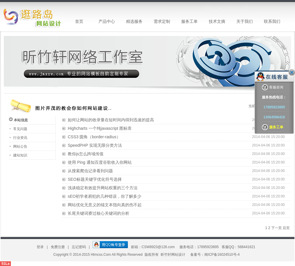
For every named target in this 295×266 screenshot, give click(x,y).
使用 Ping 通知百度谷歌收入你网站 (100, 162)
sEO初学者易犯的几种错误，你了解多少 (104, 196)
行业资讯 (20, 138)
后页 (286, 228)
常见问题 (20, 129)
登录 (41, 247)
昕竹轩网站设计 (173, 255)
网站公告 (20, 146)
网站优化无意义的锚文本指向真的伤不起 (105, 204)
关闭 (292, 72)
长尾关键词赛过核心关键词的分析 (98, 213)
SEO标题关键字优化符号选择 (95, 179)
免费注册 (58, 247)
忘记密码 (79, 247)
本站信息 (21, 120)
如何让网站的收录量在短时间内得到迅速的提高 (111, 119)
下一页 (276, 228)
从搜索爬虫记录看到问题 (90, 170)
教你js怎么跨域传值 (86, 153)
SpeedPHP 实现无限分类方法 (95, 145)
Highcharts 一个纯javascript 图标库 (100, 128)
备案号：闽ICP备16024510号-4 (215, 255)
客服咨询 (272, 87)
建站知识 (20, 155)
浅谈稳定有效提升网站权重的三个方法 (103, 187)
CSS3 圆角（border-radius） (94, 136)
